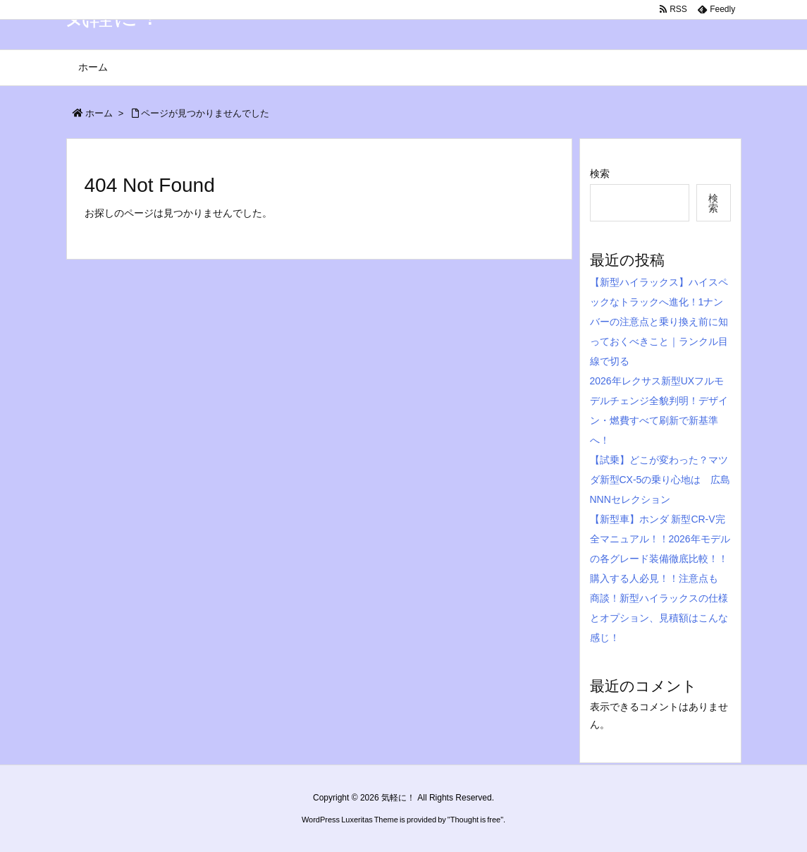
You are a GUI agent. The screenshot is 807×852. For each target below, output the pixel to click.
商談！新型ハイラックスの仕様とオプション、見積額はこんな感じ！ (659, 617)
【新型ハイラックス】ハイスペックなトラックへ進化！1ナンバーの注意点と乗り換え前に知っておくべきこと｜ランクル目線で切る (659, 321)
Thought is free (475, 819)
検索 (600, 173)
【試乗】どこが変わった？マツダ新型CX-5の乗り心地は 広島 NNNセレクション (665, 479)
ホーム (99, 113)
